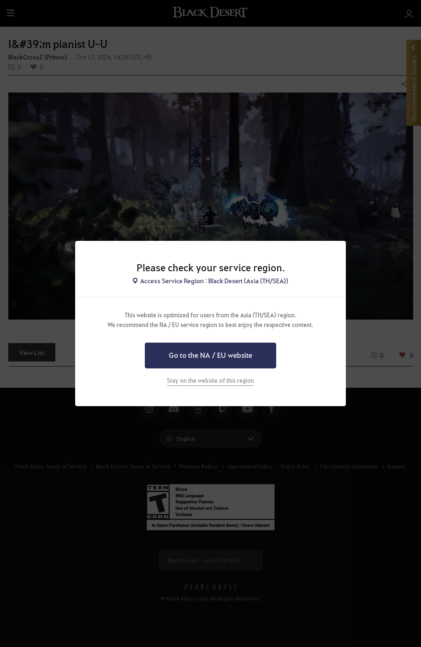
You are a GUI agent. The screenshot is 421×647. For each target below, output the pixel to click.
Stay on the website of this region (210, 380)
